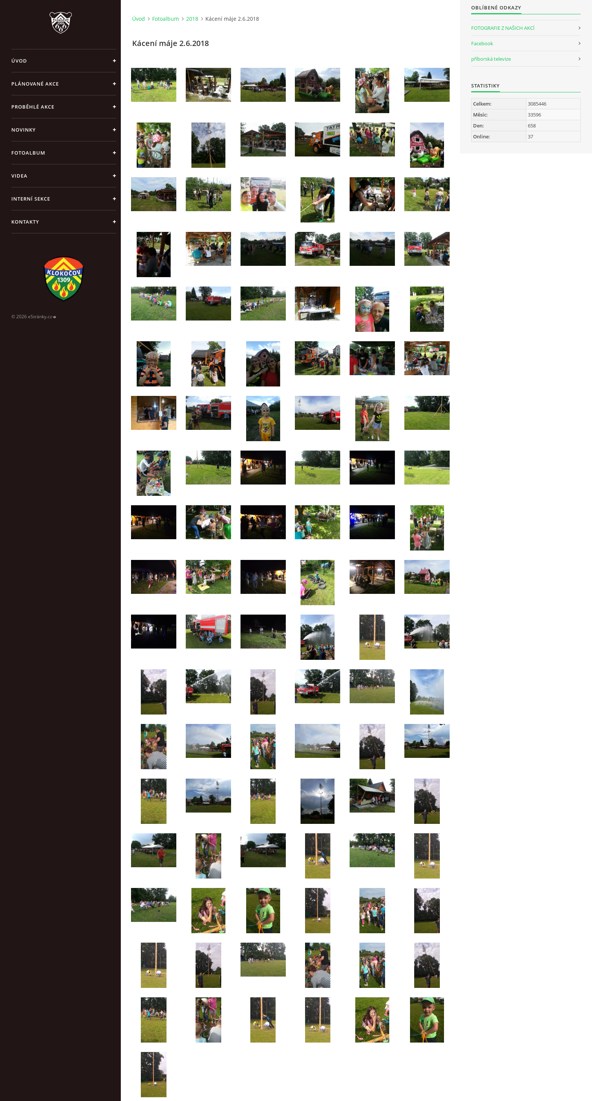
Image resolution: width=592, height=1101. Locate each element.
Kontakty (25, 221)
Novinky (23, 129)
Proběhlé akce (32, 106)
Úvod (19, 60)
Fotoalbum (28, 152)
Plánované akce (35, 83)
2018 (192, 18)
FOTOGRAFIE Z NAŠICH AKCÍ (503, 28)
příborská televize (491, 58)
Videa (19, 175)
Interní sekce (30, 198)
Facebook (482, 43)
